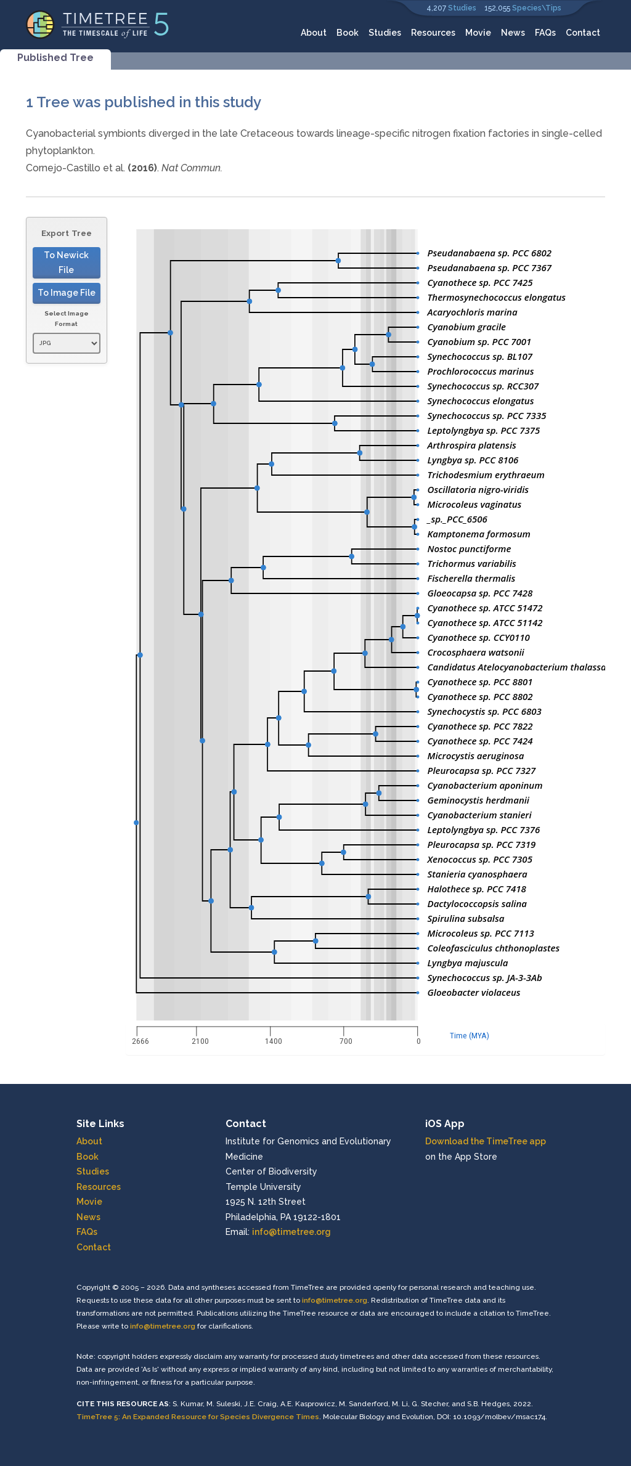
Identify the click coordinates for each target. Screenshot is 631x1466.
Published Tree (55, 57)
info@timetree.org (291, 1232)
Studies (462, 8)
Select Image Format (66, 319)
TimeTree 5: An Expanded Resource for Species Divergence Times (197, 1416)
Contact (583, 33)
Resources (433, 33)
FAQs (545, 33)
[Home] (97, 24)
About (314, 33)
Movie (478, 33)
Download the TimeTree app (485, 1141)
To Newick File (66, 262)
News (513, 33)
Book (347, 33)
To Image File (67, 293)
